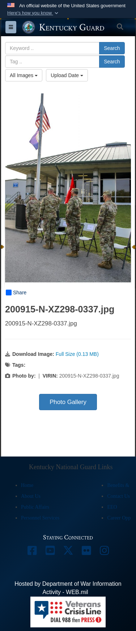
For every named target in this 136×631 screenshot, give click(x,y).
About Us (31, 496)
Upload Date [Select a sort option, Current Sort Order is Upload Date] (67, 75)
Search (112, 48)
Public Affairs (35, 507)
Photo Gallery (68, 402)
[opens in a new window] (32, 552)
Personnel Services (40, 518)
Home (27, 485)
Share (16, 292)
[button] (33, 13)
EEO (112, 507)
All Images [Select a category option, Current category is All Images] (24, 75)
